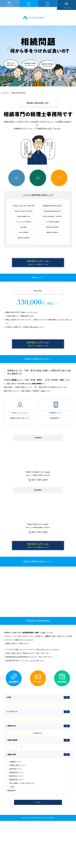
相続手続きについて (16, 798)
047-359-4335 (40, 547)
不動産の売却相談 (38, 179)
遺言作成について (15, 790)
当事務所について (56, 421)
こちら (31, 682)
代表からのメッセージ (20, 421)
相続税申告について (16, 801)
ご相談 (42, 406)
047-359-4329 (40, 494)
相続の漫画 (9, 8)
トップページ (5, 94)
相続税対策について (16, 794)
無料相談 (47, 8)
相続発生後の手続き (59, 179)
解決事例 (28, 8)
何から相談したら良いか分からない (22, 805)
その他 (11, 808)
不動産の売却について (17, 787)
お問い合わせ (34, 335)
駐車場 (48, 487)
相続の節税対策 (16, 179)
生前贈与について (15, 783)
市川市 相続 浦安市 (38, 18)
